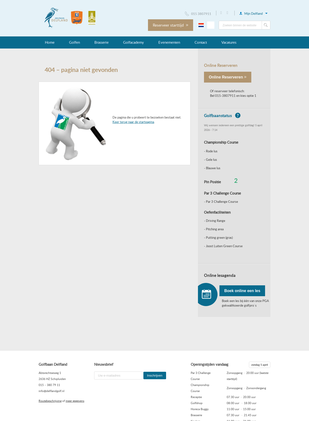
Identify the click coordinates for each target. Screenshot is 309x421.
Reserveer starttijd (170, 25)
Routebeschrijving (50, 401)
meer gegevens (75, 401)
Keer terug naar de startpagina (133, 122)
